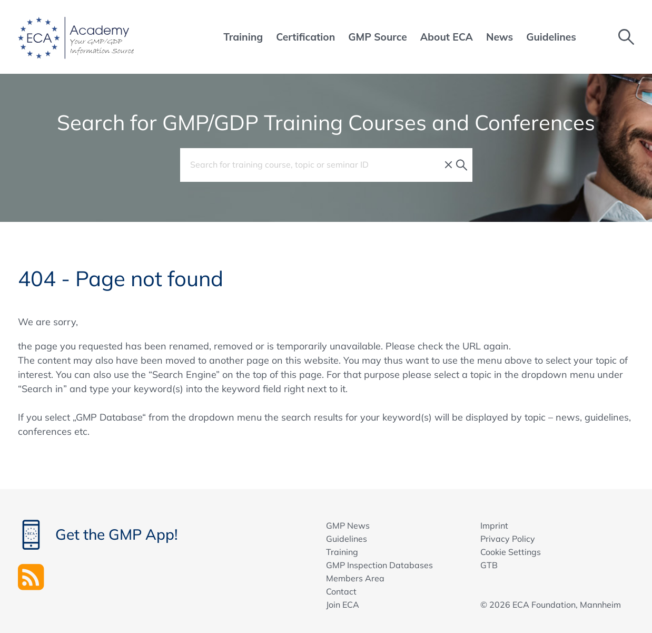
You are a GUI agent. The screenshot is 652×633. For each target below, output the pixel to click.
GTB (489, 565)
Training (342, 552)
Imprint (494, 525)
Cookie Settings (510, 552)
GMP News (348, 525)
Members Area (355, 578)
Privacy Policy (507, 538)
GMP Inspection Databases (379, 565)
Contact (341, 591)
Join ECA (342, 604)
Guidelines (346, 538)
